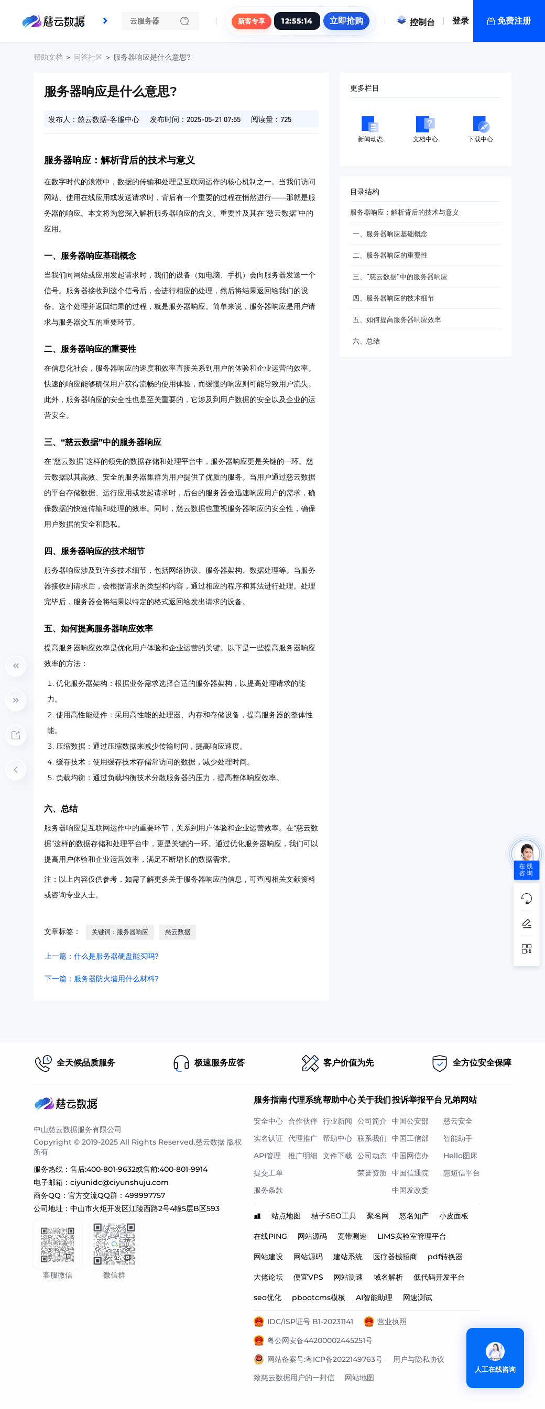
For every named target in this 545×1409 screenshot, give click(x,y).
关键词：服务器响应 (120, 932)
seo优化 (267, 1297)
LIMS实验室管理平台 (411, 1236)
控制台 (415, 22)
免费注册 (514, 21)
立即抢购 (346, 21)
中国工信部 (410, 1138)
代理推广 (303, 1138)
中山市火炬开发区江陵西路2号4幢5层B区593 (145, 1208)
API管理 (267, 1155)
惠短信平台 (461, 1173)
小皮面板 (453, 1216)
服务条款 (268, 1190)
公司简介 (372, 1121)
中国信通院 (410, 1173)
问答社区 (88, 57)
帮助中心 (337, 1138)
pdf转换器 (445, 1256)
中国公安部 (410, 1121)
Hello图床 (460, 1155)
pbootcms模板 (318, 1297)
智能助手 (458, 1138)
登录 (460, 21)
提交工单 (268, 1173)
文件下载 (337, 1155)
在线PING (270, 1236)
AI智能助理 (374, 1297)
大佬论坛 (268, 1277)
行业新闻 (337, 1121)
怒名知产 (414, 1216)
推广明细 (303, 1155)
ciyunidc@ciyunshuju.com (119, 1182)
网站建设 (268, 1256)
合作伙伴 (303, 1121)
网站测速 (348, 1277)
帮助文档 (48, 57)
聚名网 (378, 1216)
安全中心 (268, 1121)
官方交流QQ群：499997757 (116, 1195)
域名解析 (388, 1277)
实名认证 (268, 1138)
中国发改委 (410, 1190)
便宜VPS (308, 1277)
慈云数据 (177, 932)
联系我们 (372, 1138)
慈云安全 (458, 1121)
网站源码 (312, 1236)
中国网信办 (410, 1155)
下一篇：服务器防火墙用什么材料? (102, 978)
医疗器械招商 (395, 1256)
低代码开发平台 (439, 1277)
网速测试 (417, 1297)
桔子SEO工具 (333, 1216)
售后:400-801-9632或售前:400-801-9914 (139, 1169)
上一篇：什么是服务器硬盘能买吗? (102, 956)
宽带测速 (352, 1236)
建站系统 (348, 1256)
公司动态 (372, 1155)
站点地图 (286, 1216)
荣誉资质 (372, 1173)
